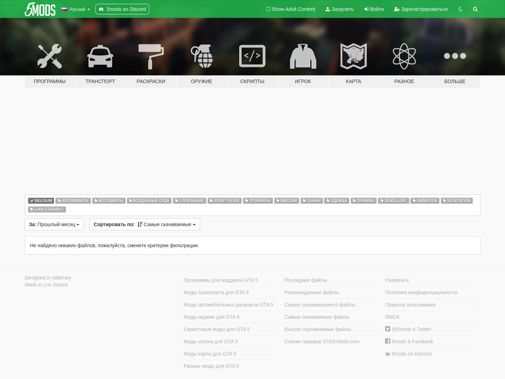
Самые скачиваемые (144, 224)
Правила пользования (410, 304)
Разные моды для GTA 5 (211, 366)
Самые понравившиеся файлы (319, 304)
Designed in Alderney (48, 277)
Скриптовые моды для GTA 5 (217, 329)
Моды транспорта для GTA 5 (216, 292)
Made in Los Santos (46, 284)
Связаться (397, 280)
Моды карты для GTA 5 (210, 354)
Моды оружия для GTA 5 (212, 317)
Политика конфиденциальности (421, 292)
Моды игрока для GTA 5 (211, 341)
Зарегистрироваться (420, 9)
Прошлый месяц (54, 224)
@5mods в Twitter (408, 329)
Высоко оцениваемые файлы (317, 329)
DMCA (392, 317)
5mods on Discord (408, 354)
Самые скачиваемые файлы (316, 317)
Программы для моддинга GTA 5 (221, 280)
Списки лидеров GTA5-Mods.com (321, 341)
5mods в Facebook (409, 341)
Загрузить (339, 9)
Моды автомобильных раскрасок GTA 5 (229, 304)
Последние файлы (305, 280)
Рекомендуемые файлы (311, 292)
